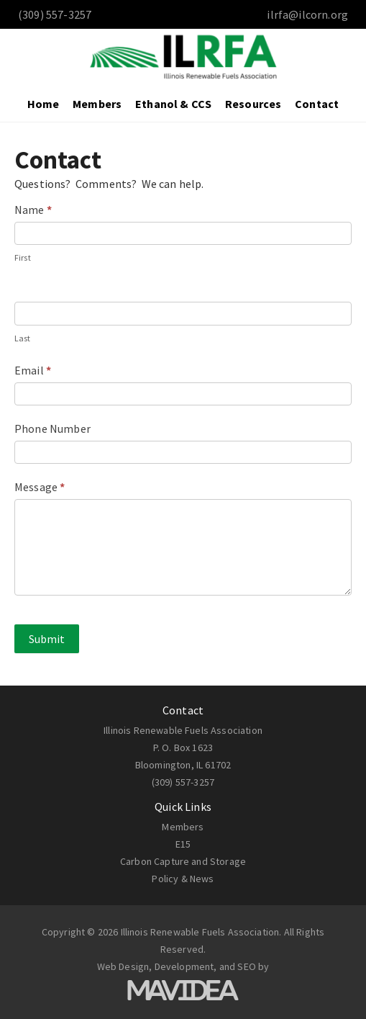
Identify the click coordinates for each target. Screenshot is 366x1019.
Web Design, (124, 966)
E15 (183, 844)
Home (43, 103)
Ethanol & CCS (173, 103)
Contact (317, 103)
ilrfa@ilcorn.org (307, 14)
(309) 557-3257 (183, 782)
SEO (246, 966)
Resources (253, 103)
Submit (47, 639)
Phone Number (52, 428)
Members (97, 103)
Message (39, 487)
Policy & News (183, 878)
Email (32, 370)
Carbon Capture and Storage (183, 861)
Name (33, 209)
